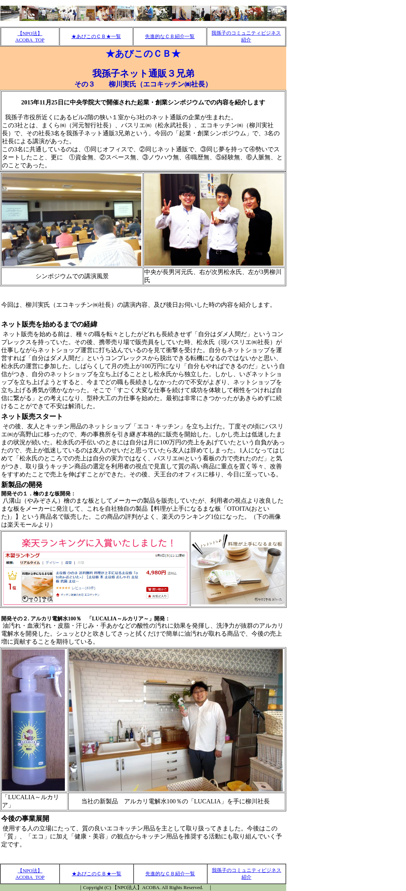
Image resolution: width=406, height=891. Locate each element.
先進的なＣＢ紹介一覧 (170, 36)
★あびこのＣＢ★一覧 (96, 36)
